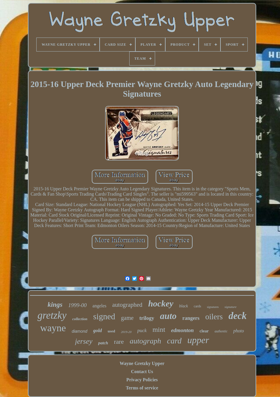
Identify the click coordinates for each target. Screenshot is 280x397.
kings (55, 304)
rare (119, 341)
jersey (83, 341)
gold (97, 330)
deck (238, 316)
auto (168, 316)
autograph (145, 341)
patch (103, 343)
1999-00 (77, 305)
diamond (79, 331)
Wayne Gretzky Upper (142, 363)
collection (79, 319)
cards (197, 306)
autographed (127, 304)
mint (158, 329)
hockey (160, 303)
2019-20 (126, 332)
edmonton (182, 330)
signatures (213, 307)
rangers (191, 318)
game (127, 318)
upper (198, 340)
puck (142, 330)
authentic (221, 331)
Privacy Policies (142, 379)
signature (230, 307)
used (111, 331)
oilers (214, 316)
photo (238, 330)
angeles (99, 305)
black (183, 306)
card (174, 340)
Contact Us (142, 371)
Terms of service (142, 387)
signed (104, 316)
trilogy (146, 318)
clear (204, 331)
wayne (53, 327)
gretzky (52, 315)
